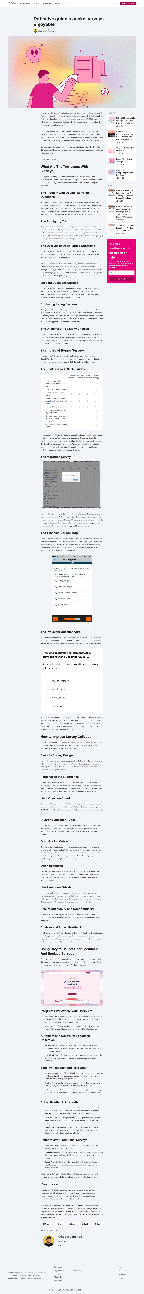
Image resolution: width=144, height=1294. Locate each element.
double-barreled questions (89, 202)
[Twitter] (58, 1245)
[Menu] (65, 3)
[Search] (117, 3)
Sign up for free (128, 3)
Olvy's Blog (58, 1290)
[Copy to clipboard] (97, 1224)
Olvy (42, 959)
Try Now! (121, 279)
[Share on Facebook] (59, 1224)
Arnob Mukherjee (44, 30)
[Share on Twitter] (46, 1224)
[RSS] (121, 1278)
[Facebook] (123, 1270)
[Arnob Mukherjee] (36, 31)
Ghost (75, 1290)
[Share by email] (84, 1224)
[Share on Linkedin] (72, 1224)
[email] (121, 273)
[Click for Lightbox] (72, 401)
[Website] (60, 1245)
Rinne (81, 1290)
